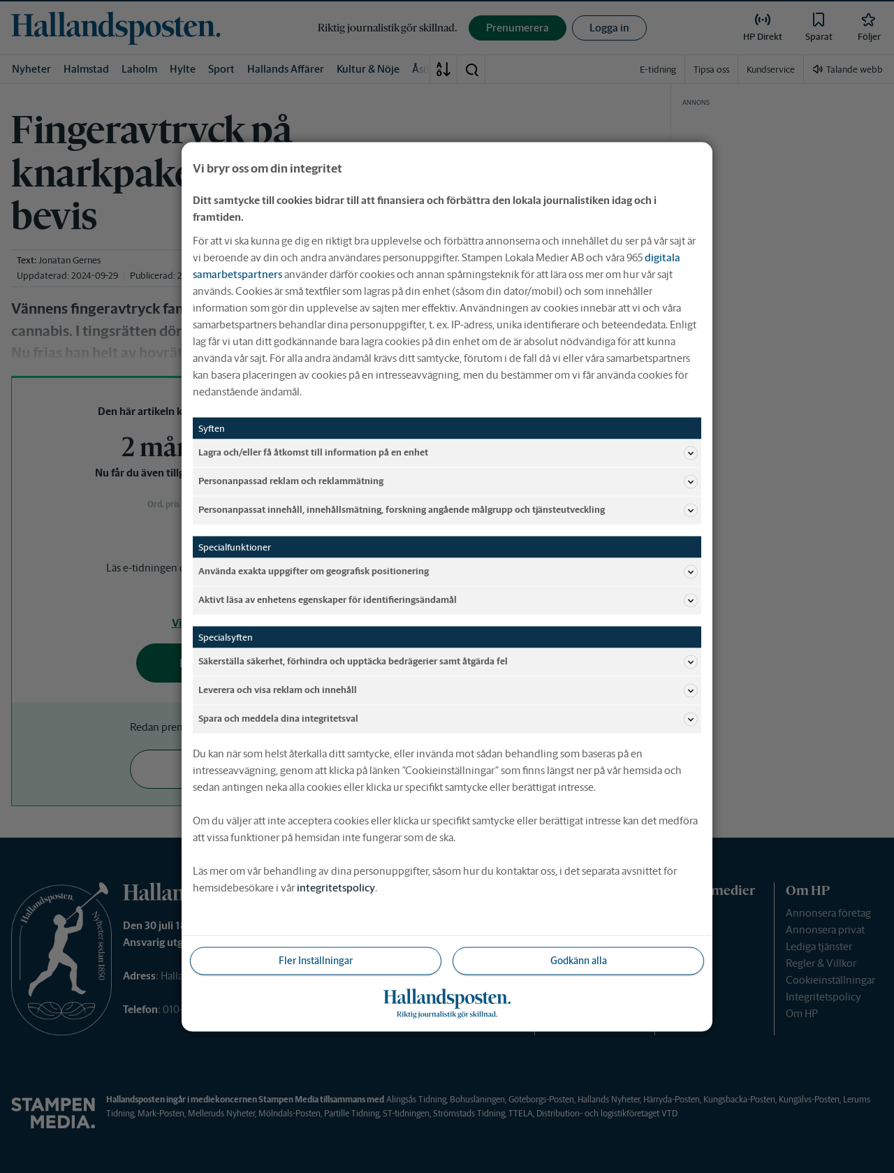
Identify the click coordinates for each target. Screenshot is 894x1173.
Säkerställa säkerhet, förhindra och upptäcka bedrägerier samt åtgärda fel (448, 662)
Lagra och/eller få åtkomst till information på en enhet (448, 453)
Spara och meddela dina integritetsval (448, 719)
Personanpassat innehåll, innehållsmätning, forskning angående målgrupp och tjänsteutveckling (448, 510)
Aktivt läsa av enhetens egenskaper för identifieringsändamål (448, 600)
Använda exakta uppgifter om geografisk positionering (448, 571)
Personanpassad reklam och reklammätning (448, 481)
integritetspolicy (336, 887)
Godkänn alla (578, 960)
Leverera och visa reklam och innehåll (448, 690)
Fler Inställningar (316, 960)
